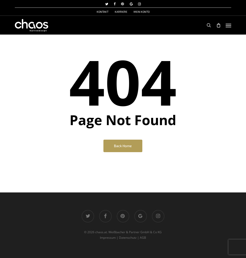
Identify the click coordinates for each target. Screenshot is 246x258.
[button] (228, 25)
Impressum (108, 237)
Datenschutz (128, 237)
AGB (143, 237)
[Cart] (218, 25)
